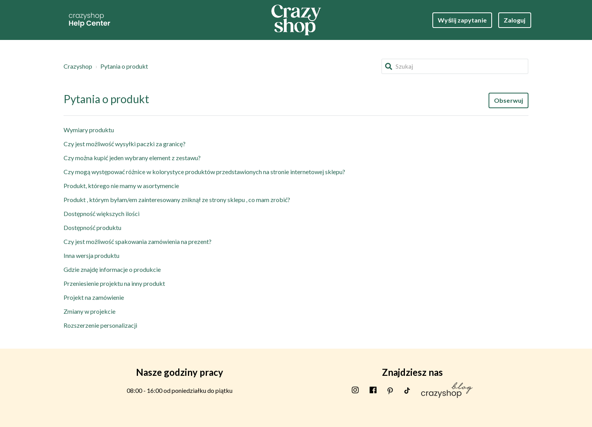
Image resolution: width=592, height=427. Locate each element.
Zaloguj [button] (515, 20)
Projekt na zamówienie (94, 297)
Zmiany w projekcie (89, 311)
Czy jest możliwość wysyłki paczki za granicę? (125, 143)
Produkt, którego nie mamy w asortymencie (121, 185)
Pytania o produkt (124, 66)
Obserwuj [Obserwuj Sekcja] (508, 100)
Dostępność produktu (92, 227)
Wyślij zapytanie (462, 20)
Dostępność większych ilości (101, 213)
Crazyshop (78, 66)
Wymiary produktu (89, 129)
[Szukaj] (454, 66)
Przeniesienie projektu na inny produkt (114, 283)
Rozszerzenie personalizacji (100, 325)
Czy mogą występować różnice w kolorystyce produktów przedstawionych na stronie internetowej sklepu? (204, 171)
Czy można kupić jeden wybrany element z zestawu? (132, 157)
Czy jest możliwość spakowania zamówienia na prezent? (138, 241)
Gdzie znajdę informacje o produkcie (112, 269)
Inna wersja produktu (91, 255)
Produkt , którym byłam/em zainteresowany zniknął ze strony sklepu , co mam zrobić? (177, 199)
